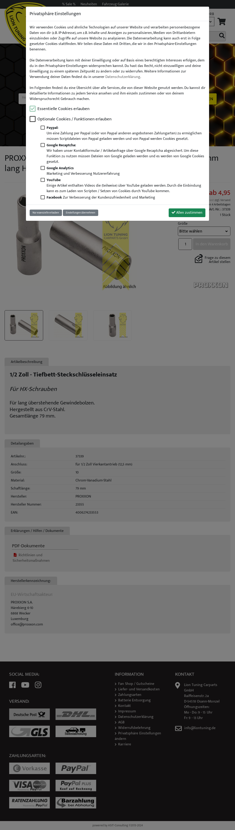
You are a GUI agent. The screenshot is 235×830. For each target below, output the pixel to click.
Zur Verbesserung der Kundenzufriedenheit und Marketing (101, 197)
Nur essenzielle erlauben (46, 212)
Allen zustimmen (187, 213)
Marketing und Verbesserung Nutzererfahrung (83, 171)
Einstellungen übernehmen (80, 212)
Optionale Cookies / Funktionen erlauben (74, 119)
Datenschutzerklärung (122, 77)
